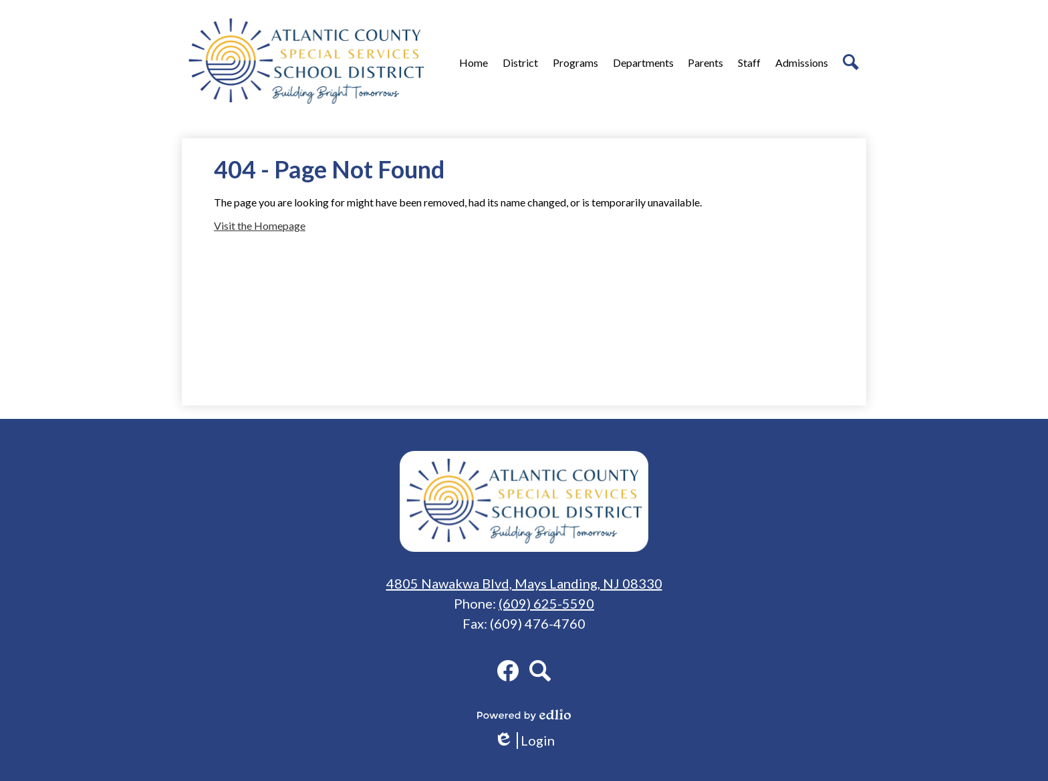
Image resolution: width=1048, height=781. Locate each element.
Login (524, 740)
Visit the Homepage (259, 225)
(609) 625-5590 (546, 603)
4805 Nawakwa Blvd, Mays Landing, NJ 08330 (524, 583)
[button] (520, 62)
